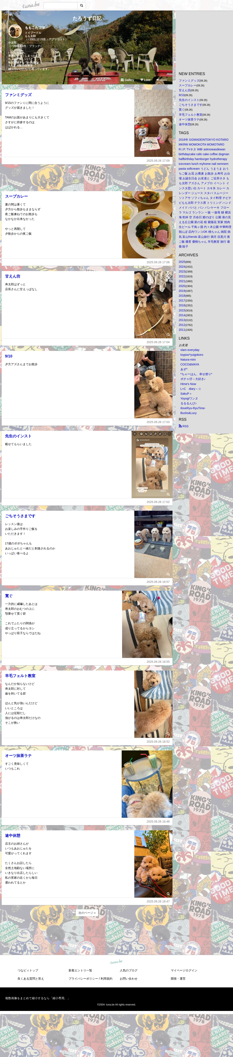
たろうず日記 (87, 18)
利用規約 (106, 978)
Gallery (127, 80)
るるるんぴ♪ (188, 403)
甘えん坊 (12, 276)
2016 (182, 305)
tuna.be (116, 962)
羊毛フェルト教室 (20, 676)
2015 (182, 310)
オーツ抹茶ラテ (18, 756)
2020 (182, 286)
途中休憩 (12, 835)
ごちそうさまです (20, 516)
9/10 (8, 356)
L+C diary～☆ (190, 388)
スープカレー (16, 196)
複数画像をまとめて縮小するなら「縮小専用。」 (37, 998)
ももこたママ (35, 27)
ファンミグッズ (18, 95)
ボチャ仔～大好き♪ (193, 379)
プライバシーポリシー (83, 978)
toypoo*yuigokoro (191, 354)
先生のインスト (18, 436)
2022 (182, 276)
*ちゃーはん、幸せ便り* (196, 374)
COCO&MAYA (189, 364)
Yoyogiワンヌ (189, 398)
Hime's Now (188, 384)
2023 (182, 271)
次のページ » (87, 912)
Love (145, 80)
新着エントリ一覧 (80, 970)
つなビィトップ (28, 970)
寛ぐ (9, 596)
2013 (182, 320)
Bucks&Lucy (188, 413)
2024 (182, 266)
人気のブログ (128, 970)
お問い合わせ (128, 978)
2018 (182, 295)
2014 (182, 315)
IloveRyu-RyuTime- (193, 408)
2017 (182, 300)
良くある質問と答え (31, 978)
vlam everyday (189, 350)
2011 (182, 329)
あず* (183, 369)
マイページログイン (184, 970)
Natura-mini (188, 359)
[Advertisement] (87, 176)
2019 (182, 290)
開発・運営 (178, 978)
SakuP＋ (186, 393)
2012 (182, 325)
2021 (182, 281)
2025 (182, 261)
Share (161, 80)
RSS (184, 426)
